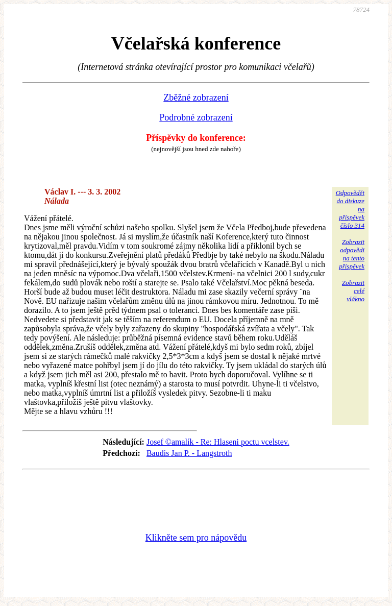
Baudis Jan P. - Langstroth (189, 453)
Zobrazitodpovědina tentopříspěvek (351, 254)
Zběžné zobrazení (195, 97)
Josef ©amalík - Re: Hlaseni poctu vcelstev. (217, 442)
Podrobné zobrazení (195, 117)
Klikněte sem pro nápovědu (196, 537)
